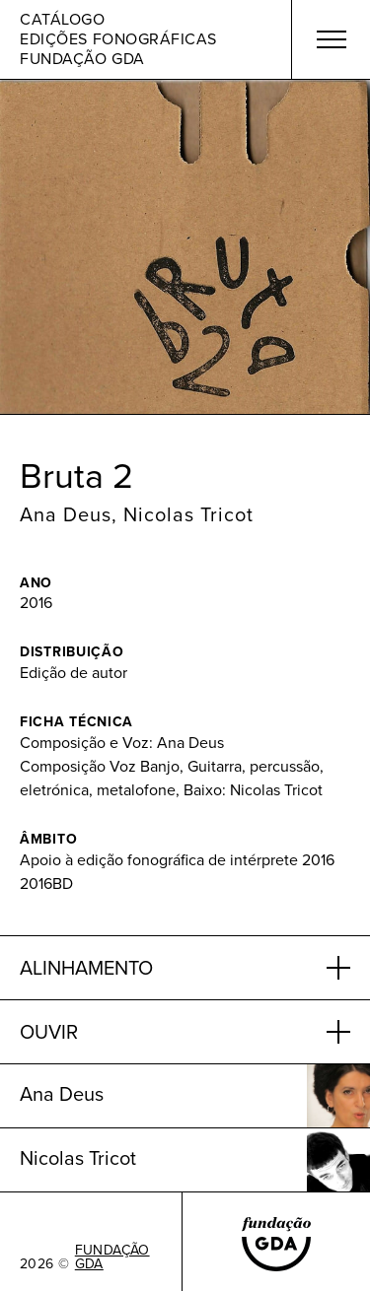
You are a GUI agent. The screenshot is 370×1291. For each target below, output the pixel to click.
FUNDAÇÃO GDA (112, 1257)
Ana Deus (65, 514)
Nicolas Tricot (188, 514)
